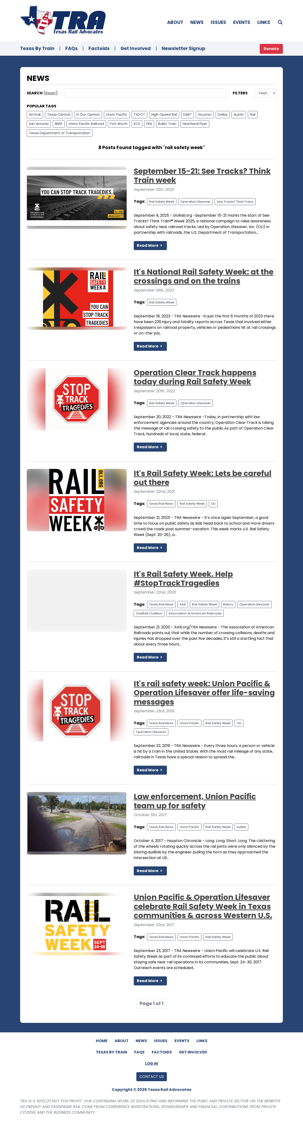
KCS (137, 123)
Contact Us (151, 1076)
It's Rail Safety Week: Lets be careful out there (203, 478)
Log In (151, 1063)
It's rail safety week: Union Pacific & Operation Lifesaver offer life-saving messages (204, 692)
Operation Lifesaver (195, 202)
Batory (228, 604)
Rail (252, 114)
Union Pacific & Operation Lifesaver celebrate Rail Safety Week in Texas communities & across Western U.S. (203, 906)
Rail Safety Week (161, 202)
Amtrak (35, 114)
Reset (50, 93)
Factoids (99, 48)
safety (241, 827)
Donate (271, 48)
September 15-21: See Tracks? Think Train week (202, 175)
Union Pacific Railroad (86, 123)
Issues (218, 22)
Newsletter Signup (183, 48)
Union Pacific (116, 114)
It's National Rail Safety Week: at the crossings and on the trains (203, 276)
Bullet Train (167, 123)
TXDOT (139, 114)
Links (263, 22)
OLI (213, 504)
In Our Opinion (88, 114)
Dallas (222, 114)
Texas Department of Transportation (59, 133)
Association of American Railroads (195, 613)
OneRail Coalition (149, 613)
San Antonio (39, 123)
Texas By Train (37, 48)
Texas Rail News (161, 504)
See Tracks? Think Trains (235, 202)
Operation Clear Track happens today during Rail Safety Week (195, 377)
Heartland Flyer (195, 123)
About (175, 22)
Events (241, 22)
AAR (183, 604)
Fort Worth (119, 123)
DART (187, 114)
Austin (239, 114)
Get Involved (135, 48)
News (197, 22)
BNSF (58, 123)
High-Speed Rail (164, 114)
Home (101, 1040)
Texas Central (58, 114)
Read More (150, 245)
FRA (149, 123)
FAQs (71, 48)
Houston (205, 114)
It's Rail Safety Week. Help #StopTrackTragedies (183, 578)
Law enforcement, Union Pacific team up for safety (195, 801)
